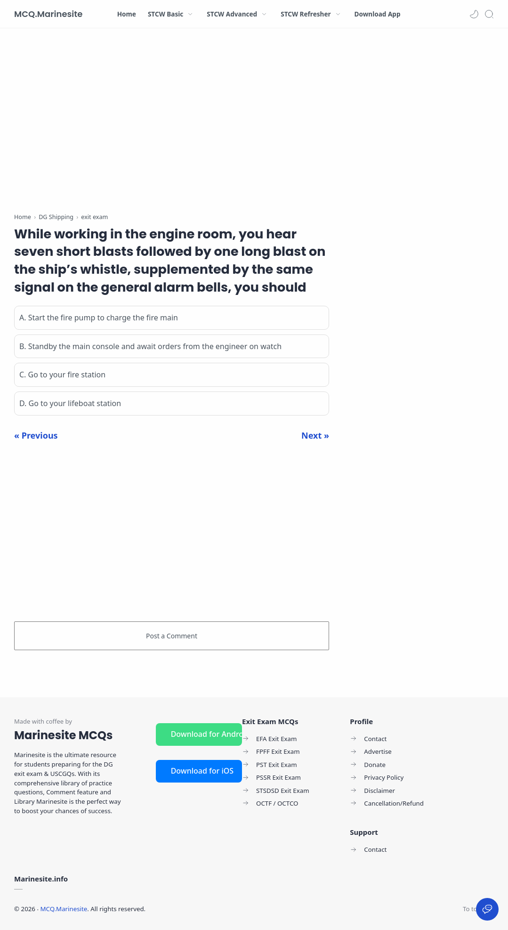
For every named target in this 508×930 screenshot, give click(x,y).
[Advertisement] (171, 122)
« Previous (36, 435)
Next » (315, 435)
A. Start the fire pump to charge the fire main (98, 317)
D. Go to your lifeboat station (70, 403)
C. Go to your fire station (62, 374)
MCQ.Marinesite (48, 14)
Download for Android (206, 734)
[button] (474, 14)
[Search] (489, 14)
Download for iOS (202, 771)
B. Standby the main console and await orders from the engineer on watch (150, 346)
